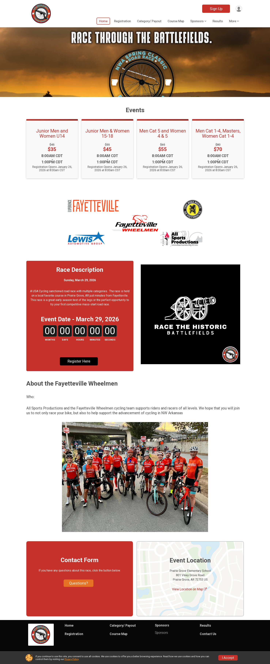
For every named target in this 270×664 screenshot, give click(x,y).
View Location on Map (189, 589)
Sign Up (215, 9)
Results (218, 21)
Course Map (176, 21)
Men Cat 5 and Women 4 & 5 (162, 133)
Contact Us (208, 634)
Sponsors (161, 632)
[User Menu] (238, 8)
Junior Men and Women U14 (52, 133)
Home (103, 21)
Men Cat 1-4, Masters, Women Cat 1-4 (218, 133)
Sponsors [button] (197, 21)
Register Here (78, 361)
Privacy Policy (71, 659)
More (232, 21)
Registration (122, 21)
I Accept (228, 658)
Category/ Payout (149, 21)
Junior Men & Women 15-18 (107, 133)
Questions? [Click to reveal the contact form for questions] (78, 583)
